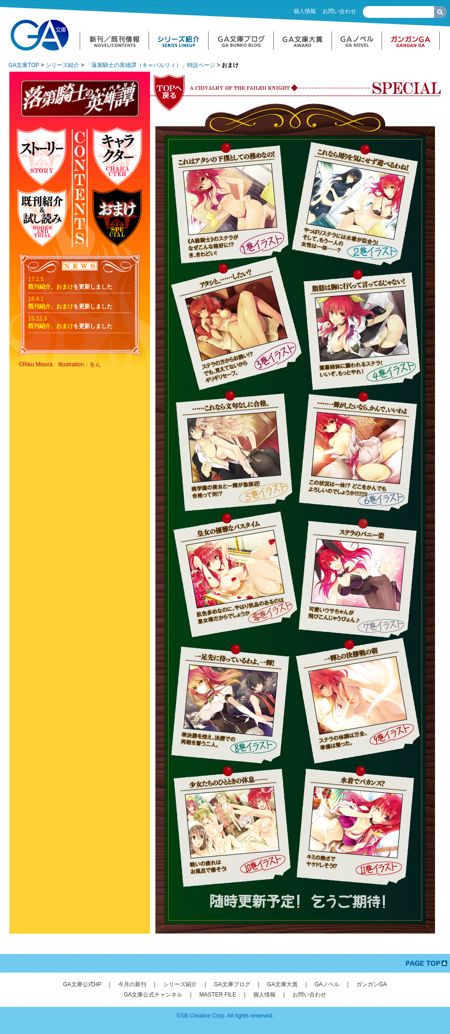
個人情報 (304, 11)
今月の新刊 (132, 984)
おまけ (64, 286)
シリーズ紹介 (62, 65)
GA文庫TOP (23, 65)
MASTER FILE (217, 994)
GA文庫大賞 (282, 984)
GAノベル (327, 984)
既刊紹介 (39, 286)
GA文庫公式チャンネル (153, 994)
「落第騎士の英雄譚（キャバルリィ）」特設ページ (150, 65)
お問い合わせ (339, 11)
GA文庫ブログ (232, 984)
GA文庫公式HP (82, 984)
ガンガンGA (371, 984)
